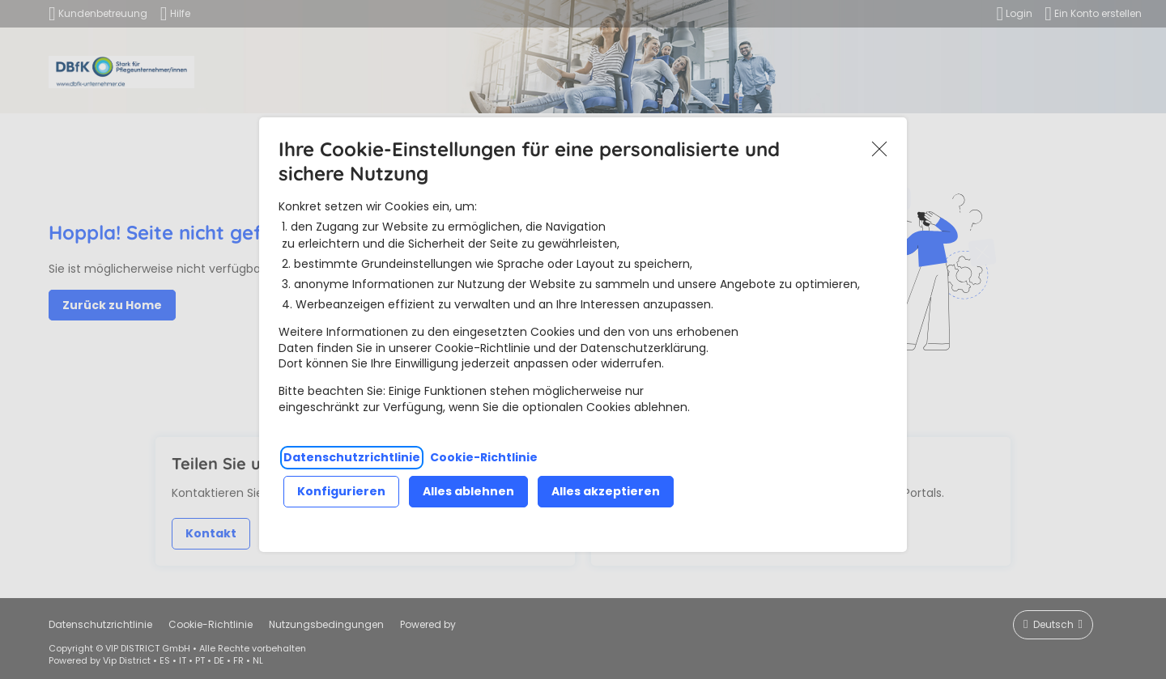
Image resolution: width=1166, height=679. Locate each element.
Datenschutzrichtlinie (351, 457)
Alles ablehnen (468, 491)
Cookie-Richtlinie (484, 457)
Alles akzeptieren (605, 491)
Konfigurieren (341, 491)
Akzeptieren (879, 149)
